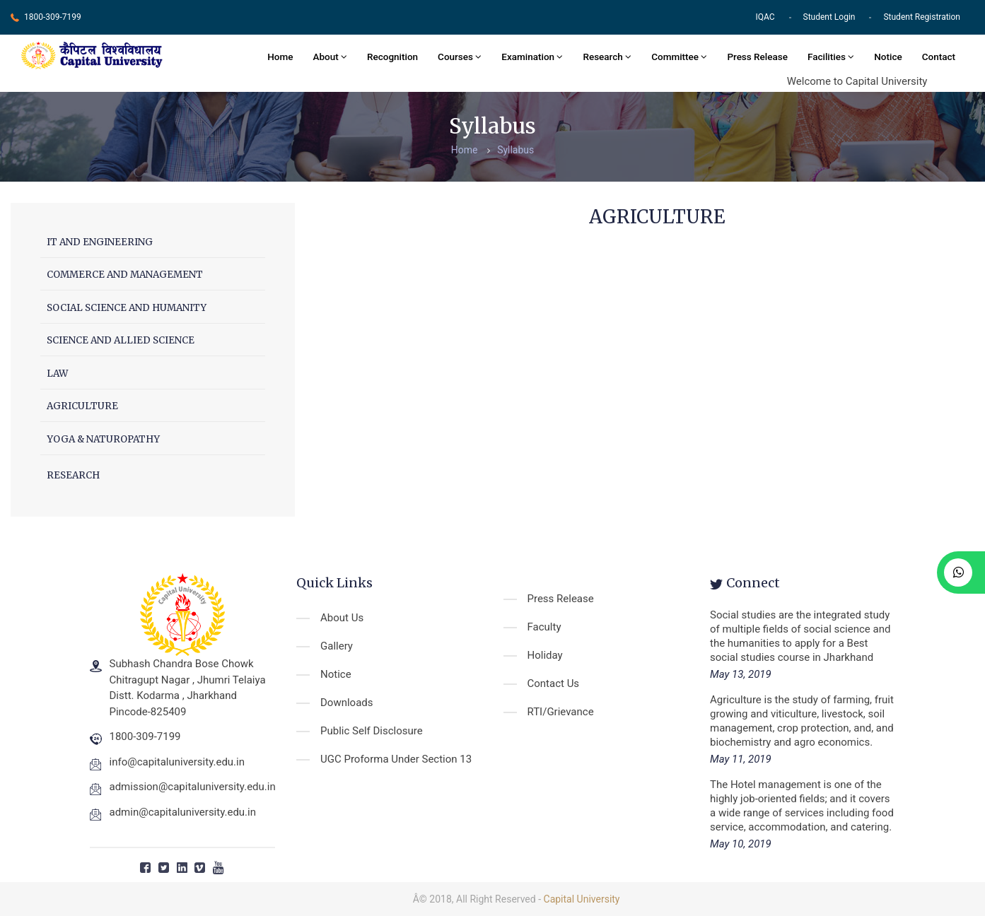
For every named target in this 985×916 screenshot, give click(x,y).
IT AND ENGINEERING (100, 242)
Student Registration (921, 17)
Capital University (582, 899)
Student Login (829, 17)
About (330, 56)
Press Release (757, 56)
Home (280, 56)
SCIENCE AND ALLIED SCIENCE (120, 340)
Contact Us (554, 683)
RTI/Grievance (561, 711)
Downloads (346, 702)
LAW (57, 374)
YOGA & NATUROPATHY (103, 439)
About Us (341, 617)
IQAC (764, 17)
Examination (532, 56)
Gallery (336, 646)
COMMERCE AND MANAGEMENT (125, 275)
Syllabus (515, 149)
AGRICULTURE (82, 406)
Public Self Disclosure (371, 730)
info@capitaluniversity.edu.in (177, 762)
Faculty (544, 627)
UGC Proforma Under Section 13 (396, 759)
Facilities (831, 56)
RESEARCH (73, 475)
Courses (460, 56)
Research (607, 56)
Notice (888, 56)
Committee (679, 56)
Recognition (392, 56)
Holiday (545, 655)
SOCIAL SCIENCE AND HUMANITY (126, 308)
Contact (938, 56)
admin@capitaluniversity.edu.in (183, 812)
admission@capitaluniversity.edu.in (193, 786)
